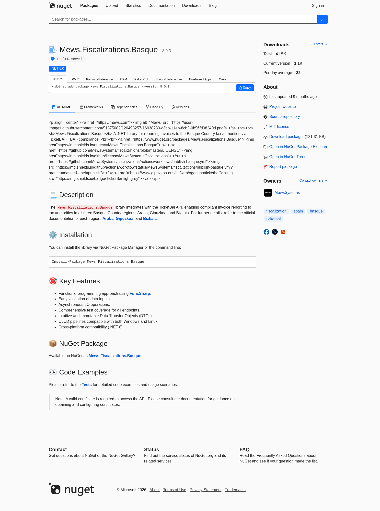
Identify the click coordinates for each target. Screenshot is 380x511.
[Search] (322, 19)
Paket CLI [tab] (141, 79)
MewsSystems (287, 192)
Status (151, 449)
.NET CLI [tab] (58, 79)
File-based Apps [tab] (200, 79)
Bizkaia (150, 218)
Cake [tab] (222, 79)
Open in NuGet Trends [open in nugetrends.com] (289, 157)
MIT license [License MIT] (279, 127)
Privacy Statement (205, 490)
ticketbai (273, 219)
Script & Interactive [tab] (168, 79)
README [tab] (61, 107)
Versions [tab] (180, 107)
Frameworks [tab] (91, 107)
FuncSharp (140, 293)
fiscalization (276, 211)
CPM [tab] (123, 79)
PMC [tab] (75, 79)
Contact (58, 449)
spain (298, 211)
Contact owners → (313, 180)
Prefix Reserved (69, 59)
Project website (282, 106)
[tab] (89, 5)
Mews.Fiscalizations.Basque (115, 356)
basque (316, 211)
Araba (108, 218)
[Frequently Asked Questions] (245, 449)
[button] (245, 87)
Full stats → (319, 44)
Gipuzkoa (124, 218)
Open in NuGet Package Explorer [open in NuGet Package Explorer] (298, 147)
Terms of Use (174, 490)
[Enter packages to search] (183, 19)
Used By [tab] (154, 107)
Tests (87, 385)
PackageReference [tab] (99, 79)
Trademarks (235, 490)
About (155, 490)
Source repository (284, 116)
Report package (283, 166)
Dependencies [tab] (124, 107)
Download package (286, 137)
